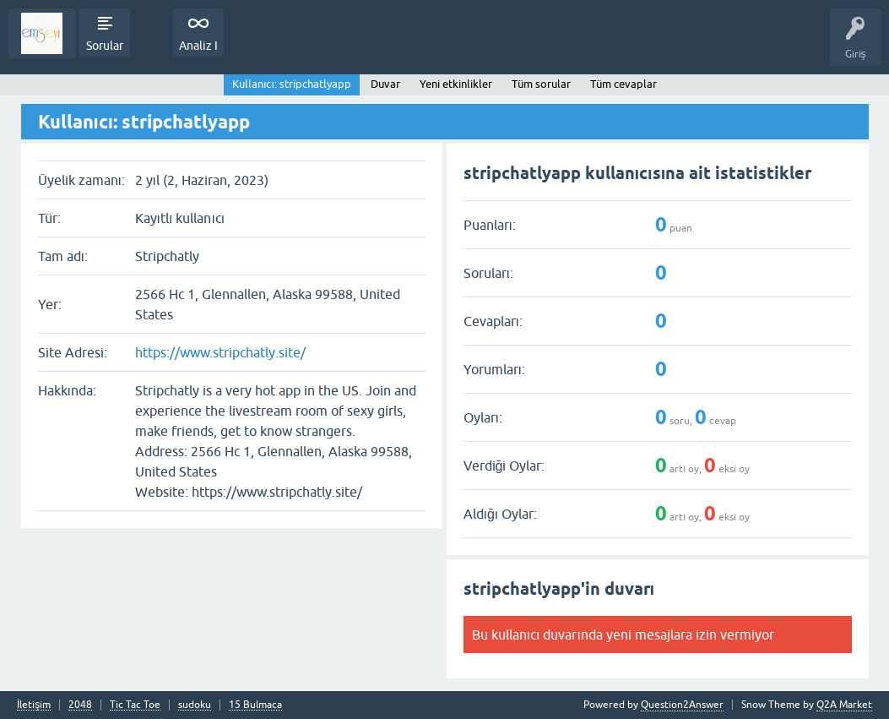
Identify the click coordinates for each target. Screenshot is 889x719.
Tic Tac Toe (135, 705)
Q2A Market (844, 705)
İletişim (34, 705)
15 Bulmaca (255, 705)
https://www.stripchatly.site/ (220, 352)
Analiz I (198, 45)
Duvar (385, 84)
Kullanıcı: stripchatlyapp (291, 84)
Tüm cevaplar (623, 84)
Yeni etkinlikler (456, 84)
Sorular (104, 45)
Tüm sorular (541, 84)
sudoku (194, 705)
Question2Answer (682, 705)
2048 (80, 705)
